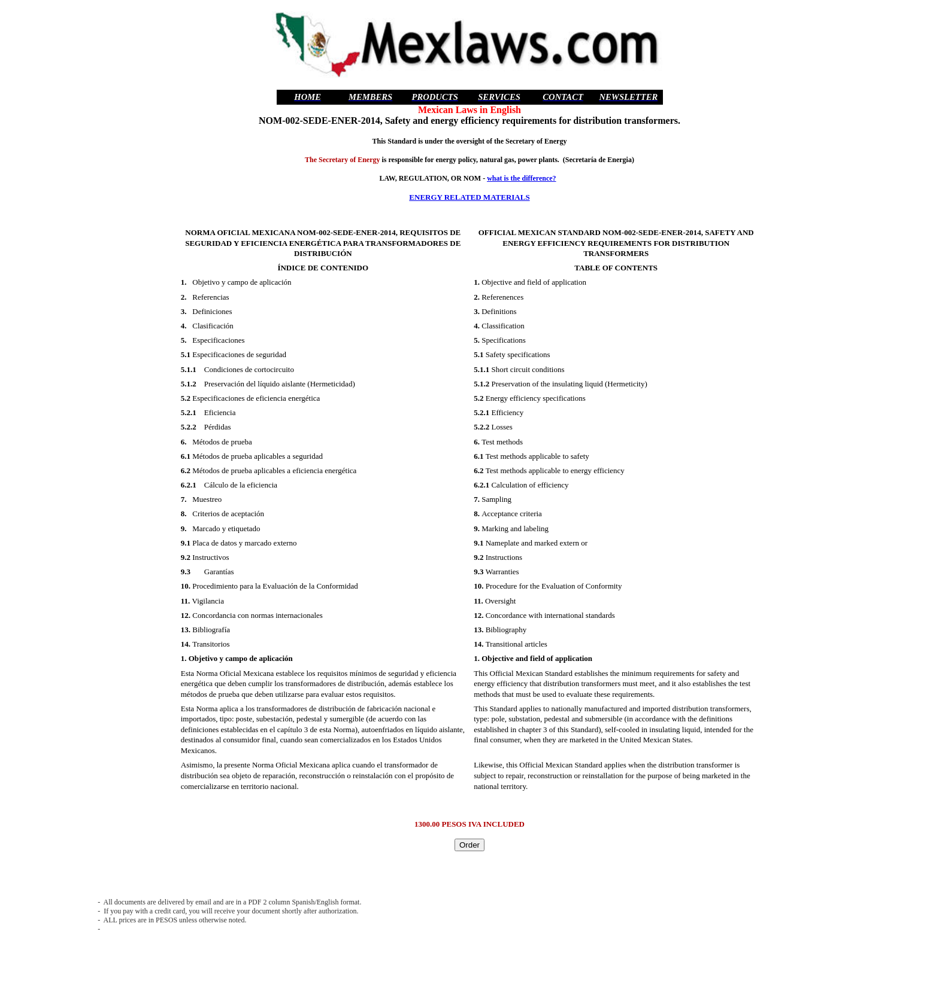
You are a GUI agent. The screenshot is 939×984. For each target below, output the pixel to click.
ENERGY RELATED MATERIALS (469, 197)
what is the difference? (521, 178)
